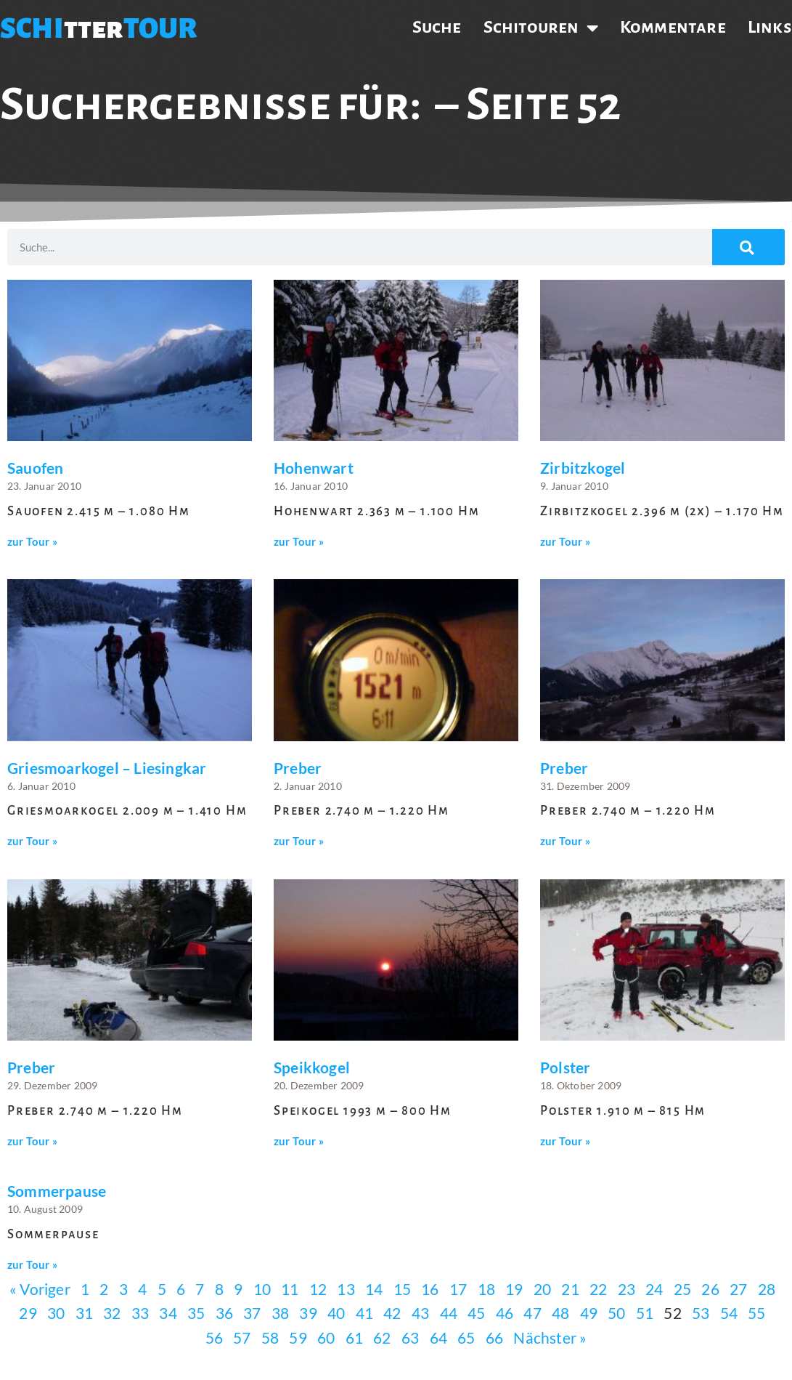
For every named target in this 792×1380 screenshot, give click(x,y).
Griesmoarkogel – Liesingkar (106, 768)
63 (410, 1337)
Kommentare (673, 26)
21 (570, 1289)
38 (280, 1313)
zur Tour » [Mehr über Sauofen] (32, 542)
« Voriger (39, 1289)
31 (84, 1313)
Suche (437, 26)
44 (448, 1313)
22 (598, 1289)
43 (420, 1313)
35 (196, 1313)
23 (626, 1289)
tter (93, 29)
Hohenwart (314, 468)
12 (318, 1289)
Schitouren (540, 27)
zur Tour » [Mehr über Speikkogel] (299, 1141)
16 (429, 1289)
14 (374, 1289)
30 (56, 1313)
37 (252, 1313)
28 (766, 1289)
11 (289, 1289)
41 (364, 1313)
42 (392, 1313)
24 (654, 1289)
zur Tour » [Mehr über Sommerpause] (32, 1265)
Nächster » (550, 1337)
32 (112, 1313)
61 (354, 1337)
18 (486, 1289)
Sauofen (35, 468)
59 (297, 1337)
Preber (298, 768)
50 (616, 1313)
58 (270, 1337)
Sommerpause (56, 1191)
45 (476, 1313)
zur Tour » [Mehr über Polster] (565, 1141)
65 (466, 1337)
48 (560, 1313)
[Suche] (748, 247)
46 (504, 1313)
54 (729, 1313)
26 (710, 1289)
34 (167, 1313)
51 (644, 1313)
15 (402, 1289)
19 (514, 1289)
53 (700, 1313)
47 (532, 1313)
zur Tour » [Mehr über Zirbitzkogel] (565, 542)
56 (214, 1337)
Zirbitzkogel (582, 468)
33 (140, 1313)
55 (756, 1313)
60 (326, 1337)
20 (542, 1289)
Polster (565, 1067)
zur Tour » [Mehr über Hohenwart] (299, 542)
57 (241, 1337)
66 (494, 1337)
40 (336, 1313)
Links (770, 26)
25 (682, 1289)
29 (27, 1313)
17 (458, 1289)
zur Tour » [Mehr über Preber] (299, 841)
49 (588, 1313)
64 (438, 1337)
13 (345, 1289)
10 (262, 1289)
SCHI (32, 29)
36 (224, 1313)
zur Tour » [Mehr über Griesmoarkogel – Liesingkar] (32, 841)
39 (308, 1313)
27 (738, 1289)
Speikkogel (312, 1067)
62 (382, 1337)
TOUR (160, 29)
